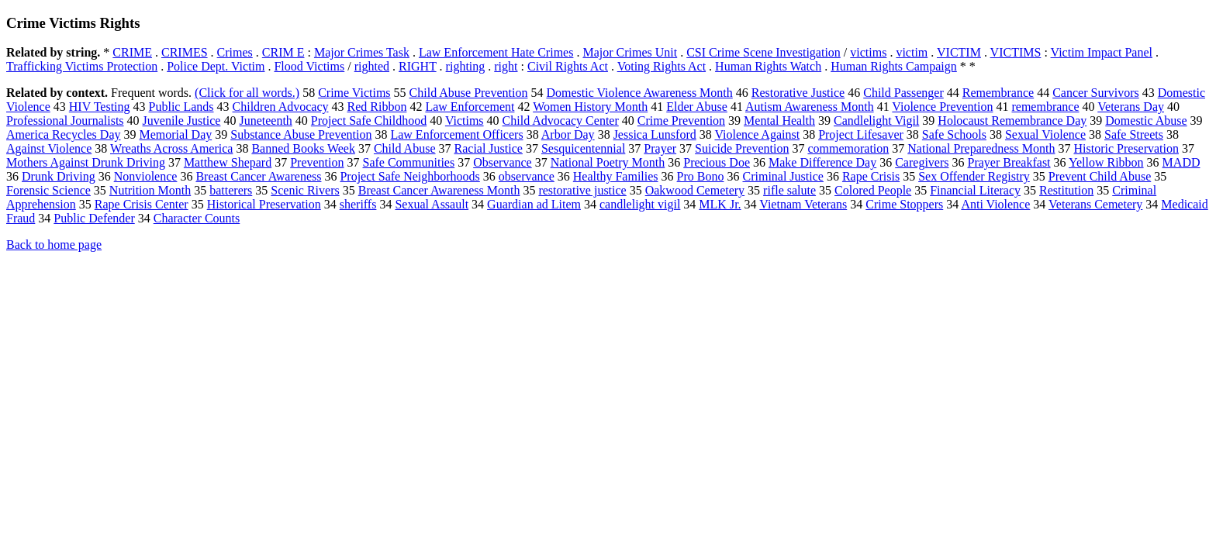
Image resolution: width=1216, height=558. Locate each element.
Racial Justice (488, 148)
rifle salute (789, 190)
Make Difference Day (822, 162)
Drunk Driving (58, 176)
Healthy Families (615, 176)
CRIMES (184, 52)
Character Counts (197, 218)
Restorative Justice (798, 92)
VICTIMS (1016, 52)
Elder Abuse (696, 106)
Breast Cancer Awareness (258, 176)
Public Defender (94, 218)
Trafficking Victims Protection (81, 66)
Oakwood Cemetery (694, 190)
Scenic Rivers (305, 190)
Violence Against (757, 134)
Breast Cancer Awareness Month (439, 190)
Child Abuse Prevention (468, 92)
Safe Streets (1133, 134)
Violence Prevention (942, 106)
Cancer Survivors (1095, 92)
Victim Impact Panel (1101, 52)
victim (912, 52)
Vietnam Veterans (803, 204)
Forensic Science (48, 190)
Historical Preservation (264, 204)
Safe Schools (954, 134)
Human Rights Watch (768, 66)
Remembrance (998, 92)
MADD (1181, 162)
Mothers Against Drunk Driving (85, 162)
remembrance (1045, 106)
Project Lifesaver (860, 134)
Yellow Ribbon (1106, 162)
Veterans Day (1130, 106)
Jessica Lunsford (654, 134)
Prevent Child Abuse (1099, 176)
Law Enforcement (469, 106)
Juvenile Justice (182, 120)
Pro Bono (700, 176)
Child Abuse (405, 148)
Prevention (317, 162)
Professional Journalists (65, 120)
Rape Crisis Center (141, 204)
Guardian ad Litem (534, 204)
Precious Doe (716, 162)
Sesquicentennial (583, 148)
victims (868, 52)
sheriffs (358, 204)
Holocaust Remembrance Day (1012, 120)
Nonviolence (146, 176)
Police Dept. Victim (215, 66)
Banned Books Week (303, 148)
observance (526, 176)
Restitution (1066, 190)
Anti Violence (995, 204)
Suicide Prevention (742, 148)
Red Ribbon (377, 106)
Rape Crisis (871, 176)
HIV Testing (99, 106)
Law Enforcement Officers (456, 134)
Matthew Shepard (227, 162)
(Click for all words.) (247, 92)
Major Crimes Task (361, 52)
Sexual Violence (1045, 134)
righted (371, 66)
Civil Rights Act (567, 66)
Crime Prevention (681, 120)
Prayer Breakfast (1009, 162)
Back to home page (54, 244)
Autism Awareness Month (809, 106)
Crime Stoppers (904, 204)
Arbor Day (568, 134)
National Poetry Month (608, 162)
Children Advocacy (281, 106)
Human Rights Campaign (894, 66)
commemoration (848, 148)
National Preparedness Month (981, 148)
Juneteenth (265, 120)
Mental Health (779, 120)
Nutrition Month (150, 190)
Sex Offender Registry (974, 176)
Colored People (872, 190)
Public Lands (181, 106)
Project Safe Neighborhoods (409, 176)
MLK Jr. (720, 204)
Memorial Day (175, 134)
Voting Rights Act (661, 66)
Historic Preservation (1126, 148)
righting (465, 66)
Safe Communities (409, 162)
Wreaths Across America (171, 148)
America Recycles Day (63, 134)
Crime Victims (354, 92)
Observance (502, 162)
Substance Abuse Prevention (300, 134)
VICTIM (959, 52)
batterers (230, 190)
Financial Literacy (975, 190)
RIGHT (418, 66)
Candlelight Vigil (876, 120)
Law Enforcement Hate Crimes (496, 52)
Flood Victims (309, 66)
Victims (464, 120)
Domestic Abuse (1146, 120)
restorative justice (582, 190)
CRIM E (283, 52)
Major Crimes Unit (629, 52)
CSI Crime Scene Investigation (763, 52)
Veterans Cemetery (1095, 204)
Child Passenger (903, 92)
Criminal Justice (782, 176)
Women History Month (590, 106)
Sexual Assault (431, 204)
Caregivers (921, 162)
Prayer (660, 148)
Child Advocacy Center (561, 120)
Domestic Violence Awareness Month (639, 92)
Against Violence (49, 148)
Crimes (235, 52)
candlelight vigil (639, 204)
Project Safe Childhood (369, 120)
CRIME (132, 52)
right (505, 66)
